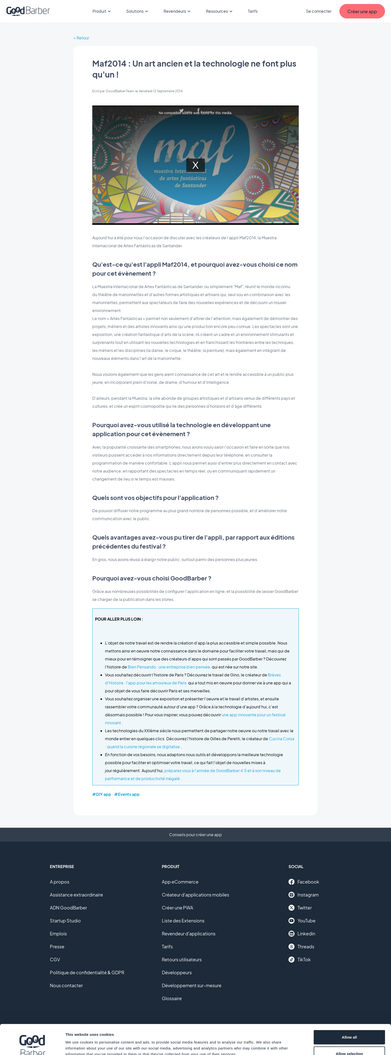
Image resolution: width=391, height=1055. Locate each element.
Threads (301, 947)
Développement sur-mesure (191, 985)
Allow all (349, 1009)
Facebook (304, 882)
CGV (55, 959)
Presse (57, 946)
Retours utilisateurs (182, 959)
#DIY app (101, 794)
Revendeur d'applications (188, 933)
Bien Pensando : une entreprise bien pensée (169, 666)
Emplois (58, 933)
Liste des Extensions (183, 920)
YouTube (302, 921)
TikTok (300, 960)
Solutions (138, 11)
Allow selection (349, 1025)
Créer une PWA (177, 907)
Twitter (300, 908)
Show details (261, 1042)
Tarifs (253, 11)
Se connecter (318, 11)
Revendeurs (178, 11)
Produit (102, 11)
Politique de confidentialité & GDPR (87, 972)
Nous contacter (66, 985)
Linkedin (302, 934)
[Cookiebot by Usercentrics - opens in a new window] (32, 1045)
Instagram (304, 895)
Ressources (220, 11)
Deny (349, 1042)
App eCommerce (180, 882)
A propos (59, 882)
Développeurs (177, 972)
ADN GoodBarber (68, 907)
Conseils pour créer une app (195, 834)
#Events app (127, 794)
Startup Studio (65, 920)
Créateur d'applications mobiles (195, 894)
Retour (83, 37)
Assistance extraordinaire (76, 894)
